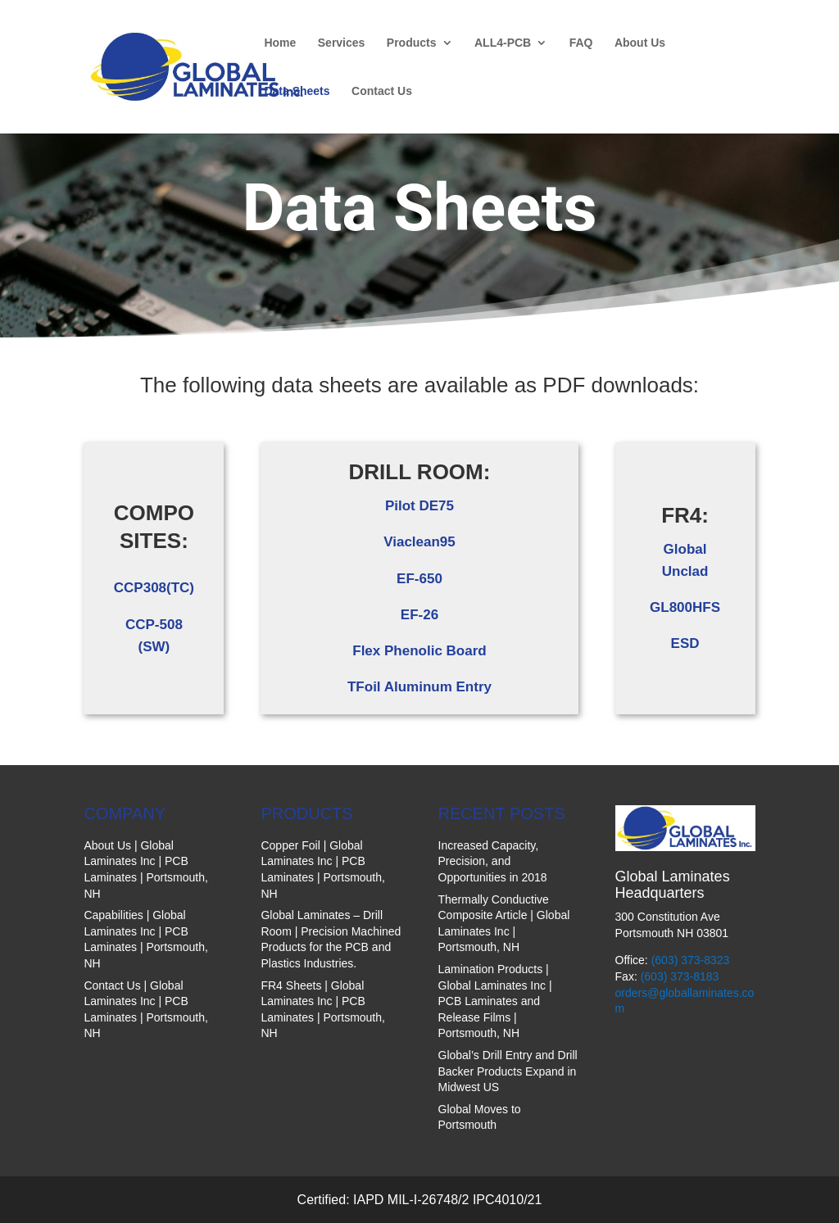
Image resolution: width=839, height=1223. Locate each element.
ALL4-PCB (502, 43)
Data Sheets (296, 91)
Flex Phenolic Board (419, 651)
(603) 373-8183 (680, 976)
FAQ (581, 43)
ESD (685, 643)
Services (341, 43)
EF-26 (419, 615)
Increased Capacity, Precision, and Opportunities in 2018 (492, 861)
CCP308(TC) (154, 588)
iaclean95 (424, 542)
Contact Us (381, 91)
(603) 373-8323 (690, 960)
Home (280, 43)
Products (412, 43)
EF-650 (419, 579)
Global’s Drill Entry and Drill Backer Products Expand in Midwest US (508, 1071)
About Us (640, 43)
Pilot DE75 (419, 506)
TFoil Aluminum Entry (419, 687)
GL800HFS (685, 607)
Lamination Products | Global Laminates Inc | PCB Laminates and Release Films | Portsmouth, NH (495, 1001)
